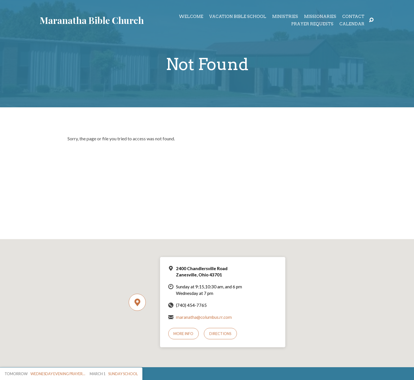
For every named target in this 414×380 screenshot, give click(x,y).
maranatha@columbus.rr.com (204, 317)
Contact (353, 17)
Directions (220, 333)
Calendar (351, 24)
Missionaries (320, 17)
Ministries (285, 17)
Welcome (191, 17)
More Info (183, 333)
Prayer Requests (312, 24)
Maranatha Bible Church (92, 20)
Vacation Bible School (237, 17)
